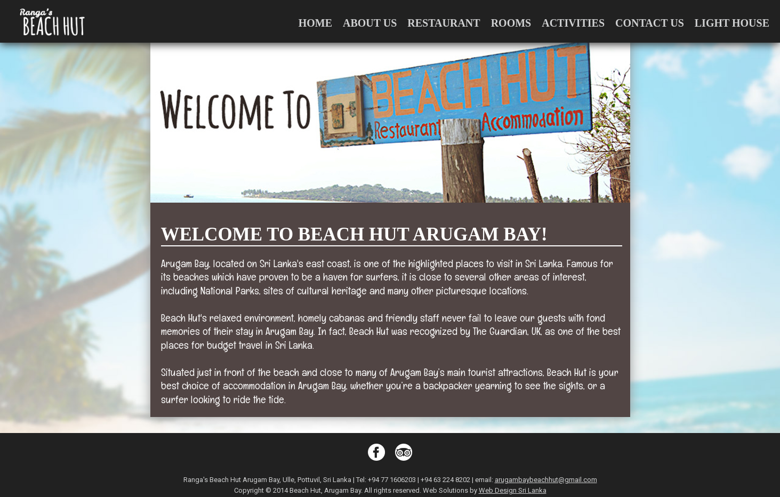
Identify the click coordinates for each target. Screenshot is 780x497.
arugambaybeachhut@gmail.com (546, 480)
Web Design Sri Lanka (512, 490)
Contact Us (649, 23)
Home (315, 23)
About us (370, 23)
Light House (732, 23)
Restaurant (443, 23)
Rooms (511, 23)
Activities (573, 23)
